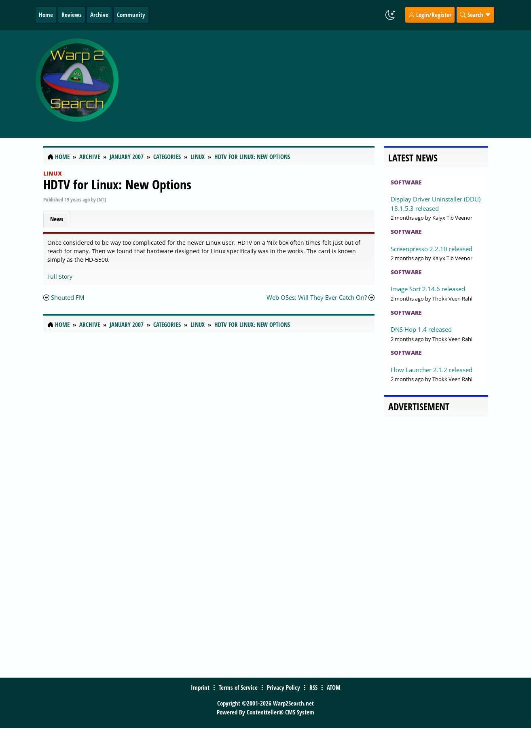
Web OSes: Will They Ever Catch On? (317, 297)
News (56, 219)
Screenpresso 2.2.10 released (431, 249)
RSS (313, 687)
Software (406, 182)
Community (131, 15)
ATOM (334, 687)
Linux (52, 173)
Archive (99, 15)
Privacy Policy (283, 687)
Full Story (59, 276)
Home (46, 15)
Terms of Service (238, 687)
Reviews (71, 15)
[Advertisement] (319, 84)
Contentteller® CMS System (280, 712)
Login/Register (429, 15)
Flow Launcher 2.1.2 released (431, 370)
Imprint (200, 687)
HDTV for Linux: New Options (117, 184)
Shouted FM (67, 297)
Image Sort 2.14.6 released (428, 289)
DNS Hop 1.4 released (421, 329)
